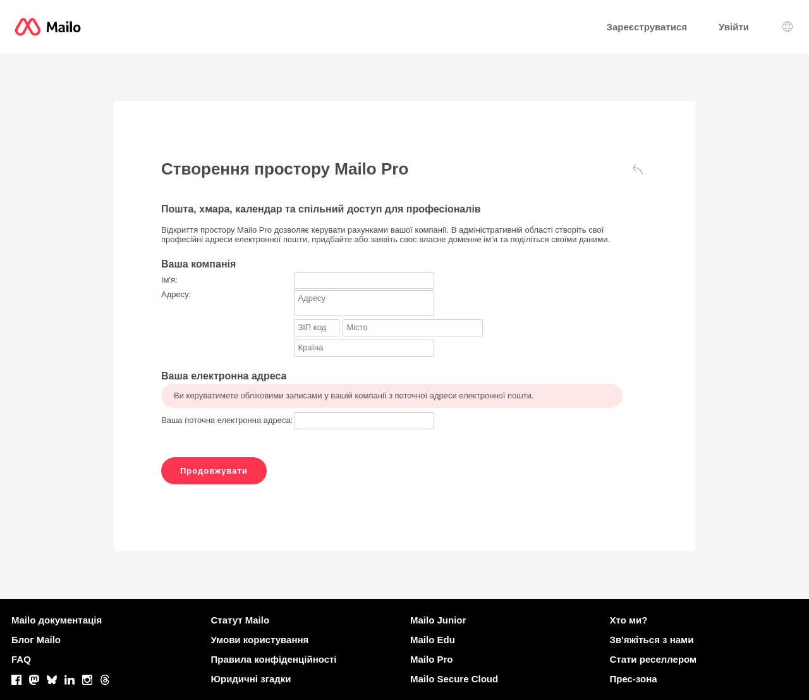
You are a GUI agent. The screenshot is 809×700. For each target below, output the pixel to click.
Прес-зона (633, 678)
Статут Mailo (240, 620)
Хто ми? (629, 620)
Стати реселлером (653, 659)
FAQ (21, 659)
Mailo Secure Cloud (454, 678)
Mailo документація (56, 620)
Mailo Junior (438, 620)
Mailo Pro (431, 659)
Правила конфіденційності (274, 659)
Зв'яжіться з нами (652, 639)
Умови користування (260, 639)
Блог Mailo (36, 639)
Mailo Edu (432, 639)
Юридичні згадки (251, 678)
